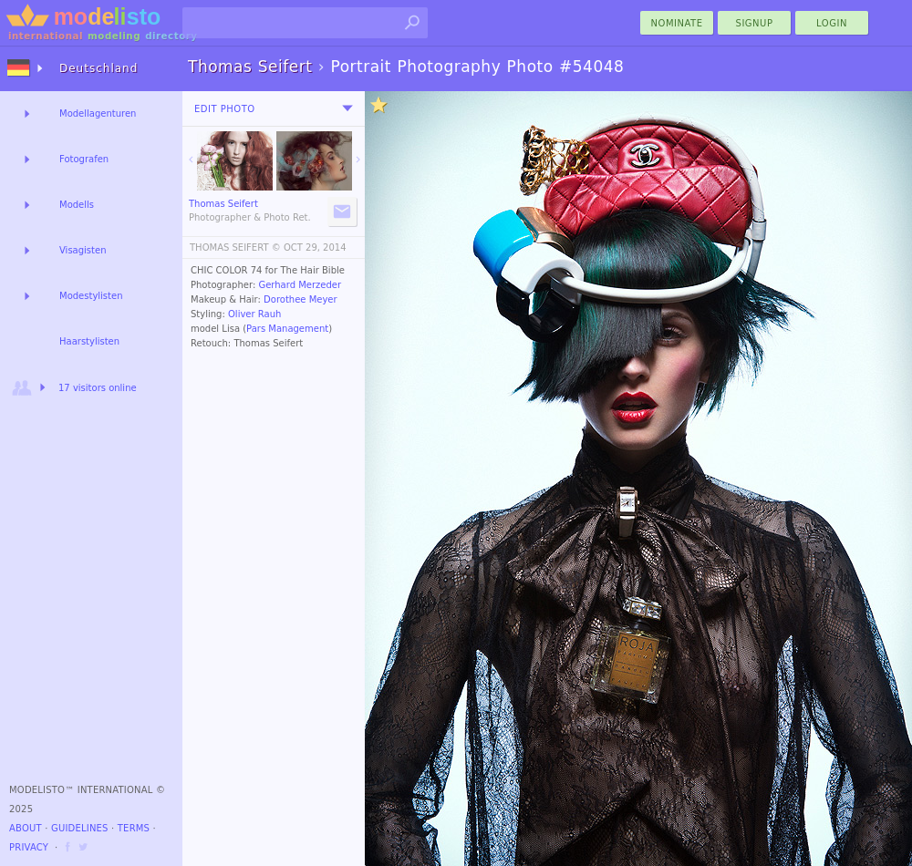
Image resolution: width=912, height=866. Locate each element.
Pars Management (287, 329)
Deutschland (98, 68)
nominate (677, 23)
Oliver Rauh (254, 314)
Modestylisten (90, 296)
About (25, 828)
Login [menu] (831, 23)
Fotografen (84, 159)
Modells (76, 205)
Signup (754, 23)
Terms (134, 828)
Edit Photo (224, 109)
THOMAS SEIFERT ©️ (235, 247)
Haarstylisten (89, 341)
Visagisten (82, 250)
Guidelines (80, 828)
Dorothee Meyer (300, 299)
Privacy (28, 847)
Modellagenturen (97, 113)
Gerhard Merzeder (299, 285)
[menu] (347, 108)
